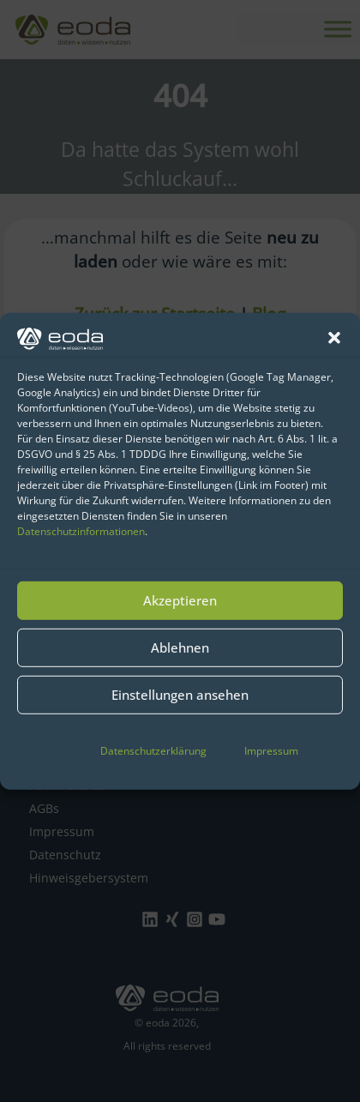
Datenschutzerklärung (153, 751)
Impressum (271, 751)
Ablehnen (180, 647)
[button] (334, 337)
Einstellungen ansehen (180, 694)
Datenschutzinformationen (81, 531)
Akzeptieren (180, 600)
